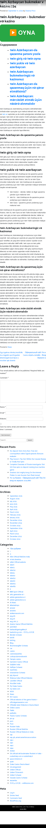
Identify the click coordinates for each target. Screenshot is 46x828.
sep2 (11, 745)
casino (12, 651)
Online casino (15, 707)
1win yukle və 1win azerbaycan (22, 65)
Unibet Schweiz (15, 775)
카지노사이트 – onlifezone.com (22, 783)
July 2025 (13, 501)
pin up (12, 718)
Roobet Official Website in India (21, 732)
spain (12, 761)
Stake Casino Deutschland (19, 764)
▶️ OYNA (22, 33)
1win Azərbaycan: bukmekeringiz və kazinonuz (22, 75)
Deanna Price (30, 10)
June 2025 (13, 504)
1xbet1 (12, 564)
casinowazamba (16, 653)
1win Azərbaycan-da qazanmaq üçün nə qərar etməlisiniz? (27, 87)
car (11, 648)
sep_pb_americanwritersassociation (23, 737)
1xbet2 (12, 567)
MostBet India (15, 683)
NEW (12, 691)
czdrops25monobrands (18, 656)
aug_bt (12, 618)
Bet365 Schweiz (16, 634)
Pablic (12, 710)
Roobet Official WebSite (19, 729)
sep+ (11, 740)
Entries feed (14, 795)
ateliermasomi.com (17, 613)
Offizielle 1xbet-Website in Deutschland (24, 705)
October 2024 (15, 525)
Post (11, 723)
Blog (11, 643)
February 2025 (15, 514)
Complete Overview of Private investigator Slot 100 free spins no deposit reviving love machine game (27, 467)
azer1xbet (13, 626)
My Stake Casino (16, 686)
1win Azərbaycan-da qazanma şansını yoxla (25, 52)
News (10, 347)
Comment (4, 378)
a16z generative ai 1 (17, 594)
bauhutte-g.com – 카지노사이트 (22, 632)
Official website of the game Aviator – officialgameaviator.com (24, 701)
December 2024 (16, 520)
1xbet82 (13, 586)
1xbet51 (12, 575)
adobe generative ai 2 (18, 599)
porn (11, 721)
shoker (12, 750)
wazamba (13, 780)
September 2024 (16, 528)
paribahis (13, 713)
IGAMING (13, 670)
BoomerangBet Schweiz (19, 645)
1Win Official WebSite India (20, 556)
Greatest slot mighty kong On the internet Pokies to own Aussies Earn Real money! (25, 474)
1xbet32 (12, 570)
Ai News (13, 602)
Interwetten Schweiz (17, 672)
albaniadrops (14, 605)
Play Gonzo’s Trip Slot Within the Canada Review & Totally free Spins (28, 460)
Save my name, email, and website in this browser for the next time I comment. (23, 428)
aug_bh (12, 616)
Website (3, 418)
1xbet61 (12, 581)
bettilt (12, 637)
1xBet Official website (18, 562)
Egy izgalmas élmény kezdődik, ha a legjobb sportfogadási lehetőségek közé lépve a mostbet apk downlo (11, 356)
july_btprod (14, 675)
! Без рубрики (15, 548)
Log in (12, 792)
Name (3, 407)
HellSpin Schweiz (16, 667)
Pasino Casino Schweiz (18, 715)
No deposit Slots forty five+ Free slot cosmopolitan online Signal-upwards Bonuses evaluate (26, 453)
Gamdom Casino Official (19, 661)
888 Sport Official (16, 591)
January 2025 (14, 517)
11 (10, 554)
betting (12, 640)
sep (11, 734)
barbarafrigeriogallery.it (18, 629)
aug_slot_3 (14, 621)
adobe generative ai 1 (18, 597)
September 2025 (16, 496)
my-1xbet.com (15, 688)
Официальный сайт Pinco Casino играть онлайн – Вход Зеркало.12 (34, 355)
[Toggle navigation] (39, 5)
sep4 (11, 748)
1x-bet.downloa (15, 559)
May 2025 (13, 506)
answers (13, 610)
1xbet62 (13, 583)
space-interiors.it (16, 758)
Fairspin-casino (15, 659)
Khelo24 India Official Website (21, 678)
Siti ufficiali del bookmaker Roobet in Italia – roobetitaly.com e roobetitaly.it (26, 755)
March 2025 (14, 512)
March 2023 (14, 533)
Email (2, 413)
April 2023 (13, 531)
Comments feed (16, 798)
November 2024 (16, 523)
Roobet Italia (15, 726)
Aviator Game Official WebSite (21, 624)
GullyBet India (15, 664)
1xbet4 (12, 573)
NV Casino (14, 696)
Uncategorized (15, 767)
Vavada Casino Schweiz (18, 777)
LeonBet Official (16, 680)
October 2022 (15, 539)
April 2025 (13, 509)
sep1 (11, 742)
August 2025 (14, 498)
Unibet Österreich (16, 772)
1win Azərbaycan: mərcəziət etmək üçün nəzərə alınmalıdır (26, 100)
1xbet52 (12, 578)
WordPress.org (15, 800)
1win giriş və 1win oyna (25, 58)
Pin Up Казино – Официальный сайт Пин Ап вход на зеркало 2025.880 (27, 479)
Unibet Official (15, 769)
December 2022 (16, 536)
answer (12, 608)
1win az (4, 114)
